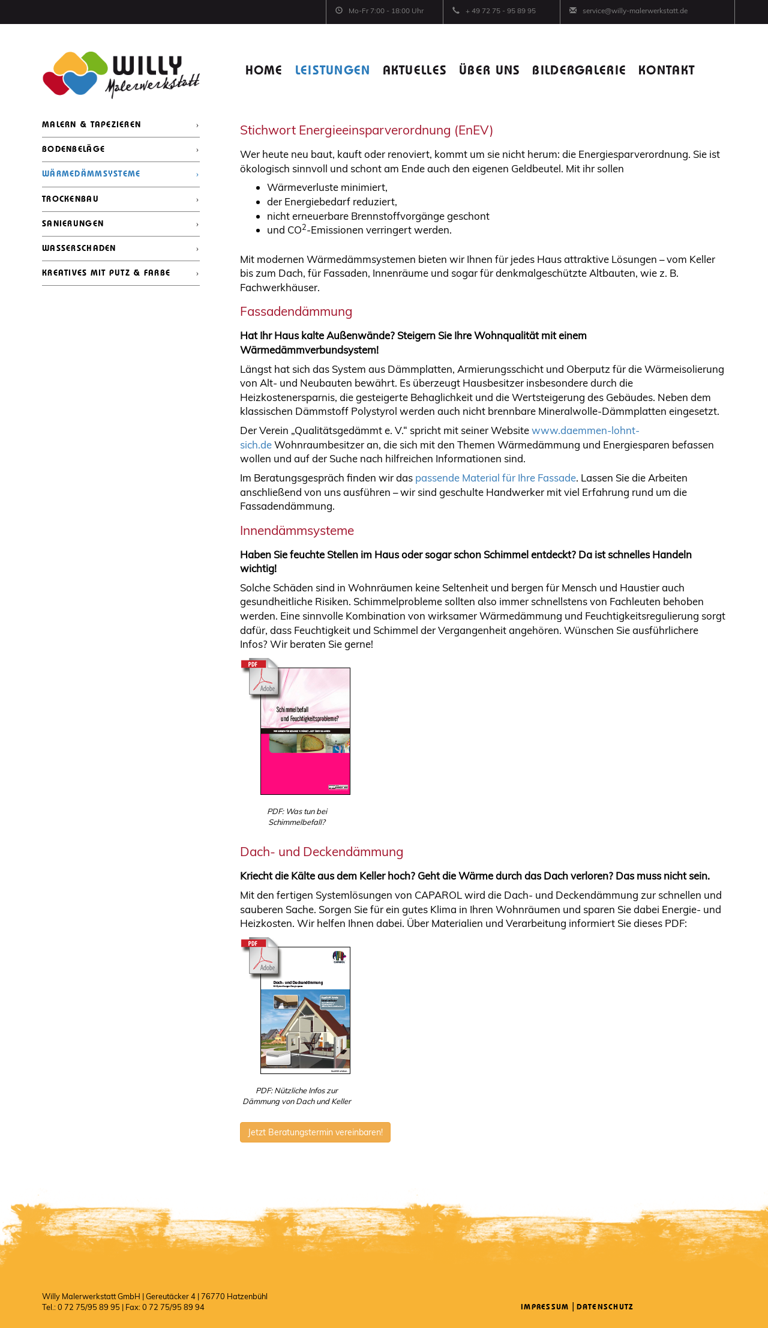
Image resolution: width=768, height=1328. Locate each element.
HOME (264, 71)
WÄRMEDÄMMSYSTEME (91, 174)
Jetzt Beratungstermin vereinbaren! (315, 1132)
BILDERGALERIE (579, 71)
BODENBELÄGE (73, 149)
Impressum (545, 1307)
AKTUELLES (415, 71)
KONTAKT (666, 71)
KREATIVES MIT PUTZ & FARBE (106, 273)
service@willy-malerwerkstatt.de (635, 10)
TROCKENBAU (70, 199)
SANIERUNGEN (73, 224)
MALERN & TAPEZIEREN (91, 125)
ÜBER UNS (489, 71)
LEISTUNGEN (333, 71)
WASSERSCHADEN (79, 248)
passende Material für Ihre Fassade (495, 477)
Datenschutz (605, 1307)
